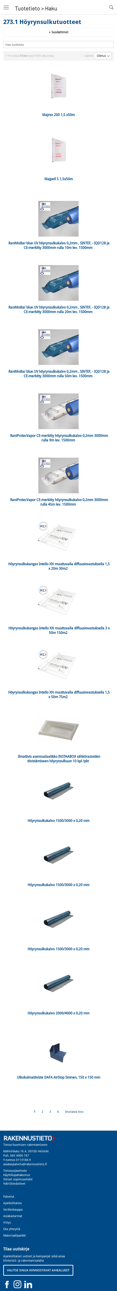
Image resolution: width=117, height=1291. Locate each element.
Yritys (7, 1222)
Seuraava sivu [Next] (74, 1111)
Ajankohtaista (12, 1203)
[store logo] (36, 7)
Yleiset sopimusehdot (18, 1179)
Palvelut (8, 1196)
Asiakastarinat (12, 1216)
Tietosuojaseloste (15, 1170)
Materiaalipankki (14, 1235)
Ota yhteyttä (11, 1229)
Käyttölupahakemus (16, 1175)
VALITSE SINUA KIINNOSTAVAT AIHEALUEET (38, 1270)
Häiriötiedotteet (14, 1183)
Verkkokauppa (12, 1209)
